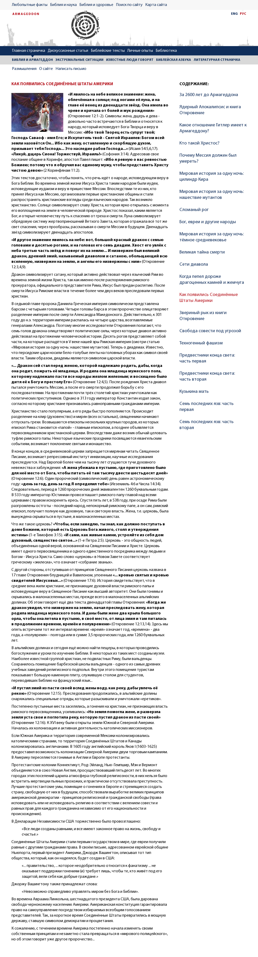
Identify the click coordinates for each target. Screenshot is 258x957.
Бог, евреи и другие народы (207, 222)
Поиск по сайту (129, 5)
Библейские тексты (108, 51)
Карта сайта (156, 5)
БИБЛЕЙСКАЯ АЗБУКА (173, 60)
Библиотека (166, 51)
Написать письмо (70, 69)
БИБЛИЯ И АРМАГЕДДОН (32, 60)
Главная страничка (28, 51)
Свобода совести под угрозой (210, 331)
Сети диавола (193, 264)
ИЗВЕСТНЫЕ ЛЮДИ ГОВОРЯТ (130, 60)
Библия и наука (63, 5)
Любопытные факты (29, 5)
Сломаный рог (194, 209)
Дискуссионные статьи (68, 51)
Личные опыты (140, 51)
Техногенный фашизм (201, 343)
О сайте (46, 69)
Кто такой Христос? (199, 143)
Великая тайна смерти (202, 252)
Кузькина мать (194, 391)
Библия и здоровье (96, 5)
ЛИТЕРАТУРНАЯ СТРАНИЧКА (217, 60)
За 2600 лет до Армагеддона (208, 94)
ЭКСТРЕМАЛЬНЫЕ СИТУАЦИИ (79, 60)
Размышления (24, 69)
